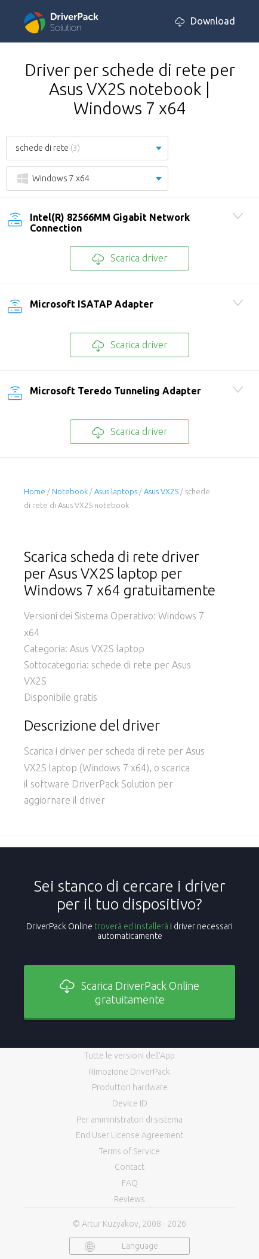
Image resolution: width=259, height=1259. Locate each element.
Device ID (129, 1103)
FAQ (130, 1183)
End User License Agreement (129, 1135)
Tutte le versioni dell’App (129, 1055)
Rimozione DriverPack (129, 1071)
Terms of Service (129, 1151)
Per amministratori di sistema (129, 1119)
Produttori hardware (130, 1087)
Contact (129, 1167)
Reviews (129, 1199)
